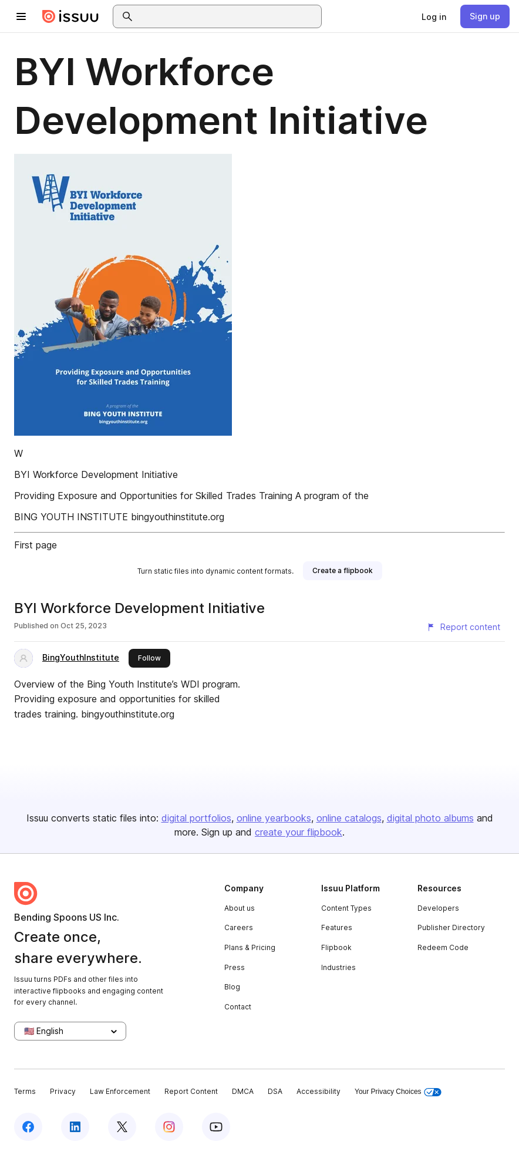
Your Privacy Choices (398, 1091)
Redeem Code (443, 947)
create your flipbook (298, 832)
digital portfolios (196, 818)
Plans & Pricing (249, 947)
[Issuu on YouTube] (216, 1127)
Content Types (346, 908)
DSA (275, 1091)
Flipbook (336, 947)
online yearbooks (274, 818)
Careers (238, 927)
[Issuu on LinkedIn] (75, 1127)
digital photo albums (430, 818)
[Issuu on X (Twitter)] (122, 1127)
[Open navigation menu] (21, 16)
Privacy (63, 1091)
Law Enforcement (120, 1091)
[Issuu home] (70, 16)
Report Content (191, 1091)
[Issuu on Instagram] (169, 1127)
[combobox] (227, 16)
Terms (25, 1091)
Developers (438, 908)
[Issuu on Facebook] (28, 1127)
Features (336, 927)
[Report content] (463, 627)
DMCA (243, 1091)
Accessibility (318, 1091)
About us (239, 908)
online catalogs (349, 818)
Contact (237, 1006)
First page (35, 545)
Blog (232, 986)
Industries (338, 967)
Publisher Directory (451, 927)
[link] (434, 16)
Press (234, 967)
